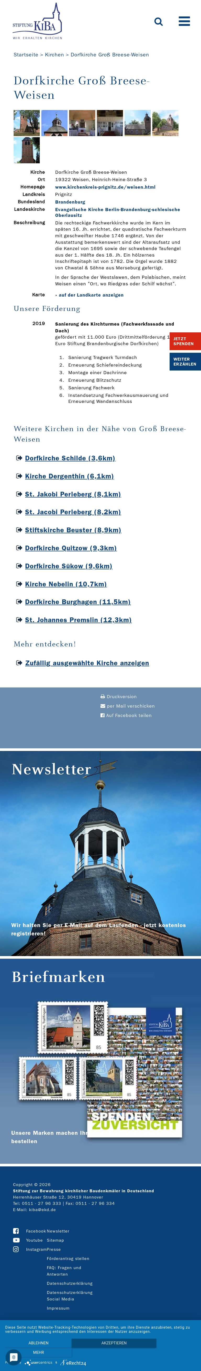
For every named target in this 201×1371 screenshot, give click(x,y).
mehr (167, 1353)
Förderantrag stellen (68, 1258)
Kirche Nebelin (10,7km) (66, 584)
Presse (54, 1249)
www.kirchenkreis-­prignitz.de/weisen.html (105, 187)
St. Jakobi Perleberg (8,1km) (73, 494)
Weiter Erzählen (185, 362)
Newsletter (58, 1231)
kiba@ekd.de (42, 1209)
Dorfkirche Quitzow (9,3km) (71, 548)
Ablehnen (34, 1353)
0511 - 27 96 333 (41, 1203)
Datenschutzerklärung (70, 1283)
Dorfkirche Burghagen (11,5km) (78, 602)
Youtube (34, 1240)
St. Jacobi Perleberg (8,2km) (73, 512)
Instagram (36, 1249)
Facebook (36, 1231)
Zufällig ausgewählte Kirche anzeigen (87, 663)
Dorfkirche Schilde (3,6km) (70, 458)
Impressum (58, 1308)
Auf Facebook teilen (126, 715)
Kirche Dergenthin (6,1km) (69, 476)
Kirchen (54, 54)
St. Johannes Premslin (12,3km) (78, 620)
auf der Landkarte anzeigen (91, 295)
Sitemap (55, 1240)
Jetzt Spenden (184, 341)
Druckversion (118, 696)
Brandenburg (70, 202)
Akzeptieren (100, 1353)
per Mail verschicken (127, 706)
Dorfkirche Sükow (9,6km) (69, 566)
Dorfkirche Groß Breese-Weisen (110, 54)
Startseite (26, 54)
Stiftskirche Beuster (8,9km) (73, 530)
